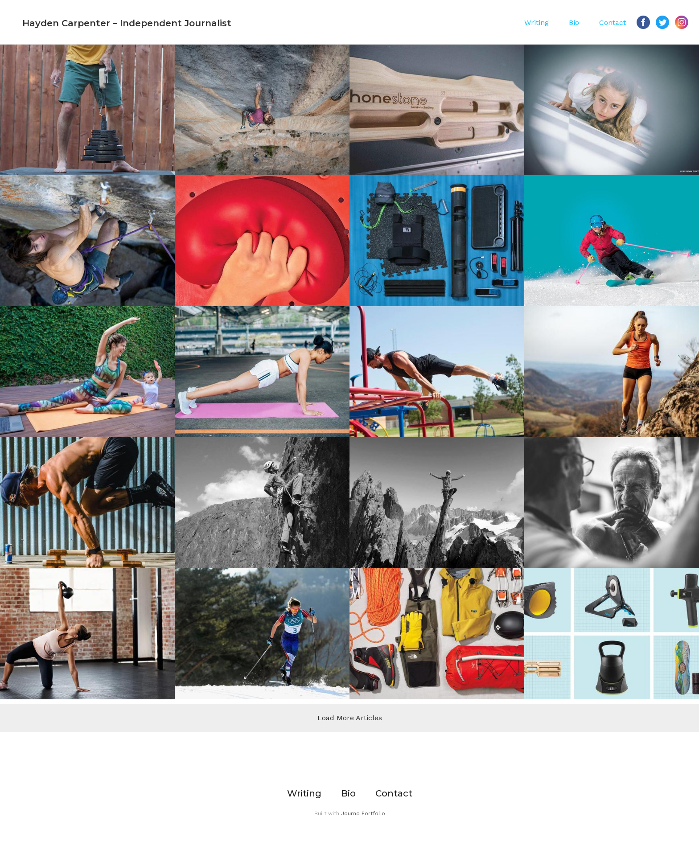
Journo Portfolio (363, 813)
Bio (574, 22)
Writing (536, 22)
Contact (612, 22)
